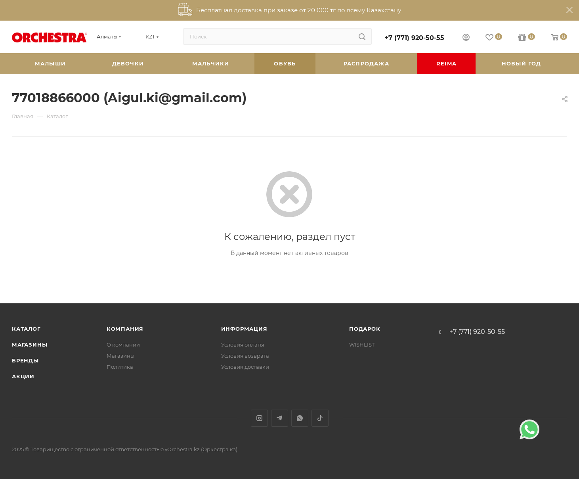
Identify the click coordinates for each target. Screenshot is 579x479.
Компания (125, 329)
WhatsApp (299, 418)
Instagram (259, 418)
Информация (244, 329)
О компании (123, 344)
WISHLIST (362, 344)
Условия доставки (245, 367)
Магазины (29, 344)
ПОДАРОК (364, 329)
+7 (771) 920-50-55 (414, 38)
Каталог (26, 329)
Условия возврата (245, 356)
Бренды (25, 360)
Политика (120, 367)
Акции (23, 376)
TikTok (320, 418)
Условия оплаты (242, 344)
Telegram (279, 418)
